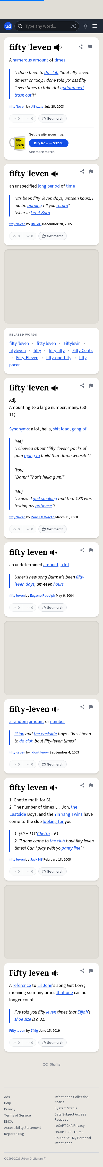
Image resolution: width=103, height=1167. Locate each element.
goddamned (72, 88)
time (70, 186)
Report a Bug (14, 1134)
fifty (37, 350)
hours (58, 584)
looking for (53, 821)
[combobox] (46, 26)
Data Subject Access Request (70, 1117)
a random (18, 721)
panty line (71, 848)
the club (57, 841)
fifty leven (17, 595)
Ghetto (43, 834)
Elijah (83, 1012)
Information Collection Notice (72, 1099)
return (62, 205)
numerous (22, 60)
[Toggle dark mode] (85, 26)
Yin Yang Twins (68, 814)
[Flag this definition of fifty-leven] (91, 707)
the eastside (45, 734)
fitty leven (46, 343)
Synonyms (19, 429)
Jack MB (36, 859)
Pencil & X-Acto (43, 517)
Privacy (9, 1109)
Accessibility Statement (22, 1127)
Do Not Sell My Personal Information (73, 1140)
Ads (7, 1097)
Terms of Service (17, 1115)
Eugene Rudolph (42, 595)
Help (7, 1103)
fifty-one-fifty (58, 358)
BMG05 (36, 224)
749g (34, 1030)
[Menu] (95, 26)
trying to (32, 455)
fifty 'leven (17, 106)
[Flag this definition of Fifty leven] (91, 971)
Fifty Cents (82, 350)
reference (22, 985)
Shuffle (52, 1064)
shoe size (22, 1019)
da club (51, 72)
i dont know (40, 752)
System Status (66, 1108)
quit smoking (45, 498)
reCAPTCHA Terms (69, 1131)
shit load (61, 429)
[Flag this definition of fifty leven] (91, 550)
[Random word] (73, 26)
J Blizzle (37, 106)
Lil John (44, 985)
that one (64, 992)
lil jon (19, 734)
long (42, 186)
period (53, 186)
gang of (79, 429)
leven (51, 1012)
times (59, 60)
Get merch (52, 118)
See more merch (42, 151)
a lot (65, 565)
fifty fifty (57, 350)
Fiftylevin (72, 343)
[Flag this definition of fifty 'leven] (89, 47)
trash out (22, 95)
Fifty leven (17, 1030)
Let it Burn (40, 213)
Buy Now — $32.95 (48, 143)
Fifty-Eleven (27, 358)
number (57, 721)
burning (34, 205)
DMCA (8, 1121)
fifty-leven (17, 752)
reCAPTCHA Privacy (70, 1125)
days (30, 584)
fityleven (17, 350)
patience (43, 506)
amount (40, 60)
